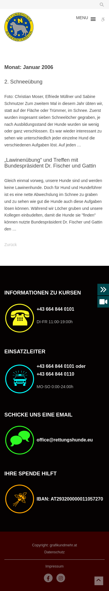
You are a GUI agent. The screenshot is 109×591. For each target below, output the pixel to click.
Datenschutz (54, 552)
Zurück (10, 244)
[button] (82, 19)
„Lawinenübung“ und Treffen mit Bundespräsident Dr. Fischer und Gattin (50, 163)
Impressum (54, 566)
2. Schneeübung (23, 82)
